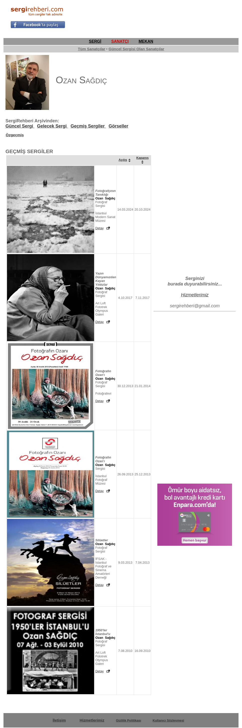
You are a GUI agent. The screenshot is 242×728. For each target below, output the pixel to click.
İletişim (59, 720)
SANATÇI (120, 41)
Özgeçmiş (15, 135)
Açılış (125, 160)
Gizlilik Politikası (128, 720)
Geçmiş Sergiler (88, 126)
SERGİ (95, 41)
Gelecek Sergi (52, 126)
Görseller (118, 126)
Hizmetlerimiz (195, 294)
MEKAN (146, 41)
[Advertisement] (173, 16)
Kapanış (142, 159)
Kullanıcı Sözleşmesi (168, 720)
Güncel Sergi (19, 126)
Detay (99, 228)
